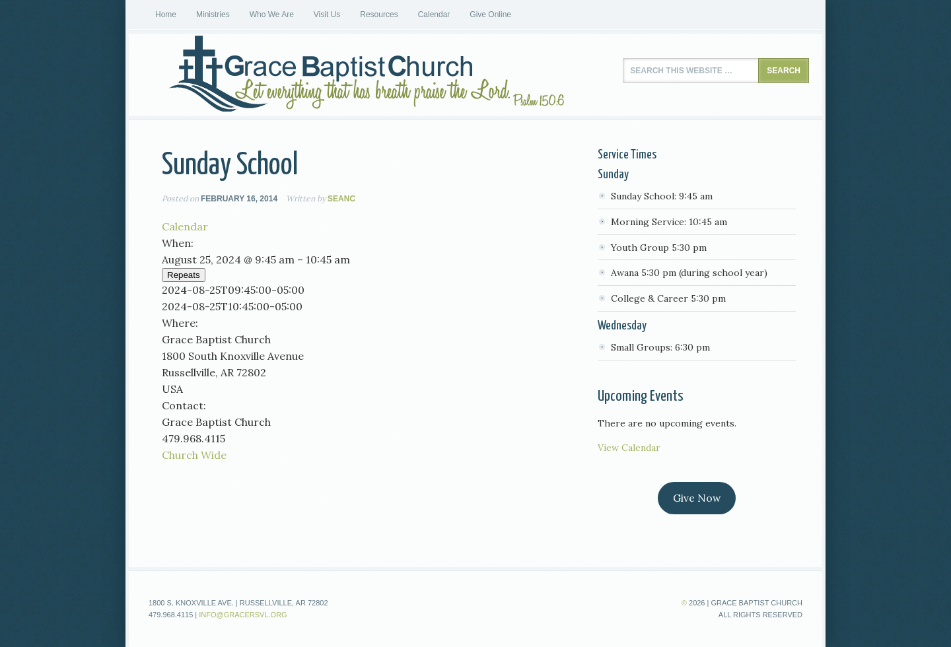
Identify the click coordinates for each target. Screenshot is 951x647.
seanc (341, 198)
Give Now (697, 497)
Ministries (213, 14)
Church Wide (194, 454)
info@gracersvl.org (243, 615)
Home (165, 14)
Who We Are (272, 14)
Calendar (434, 14)
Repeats (183, 275)
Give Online (490, 14)
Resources (379, 14)
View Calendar (629, 448)
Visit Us (327, 14)
